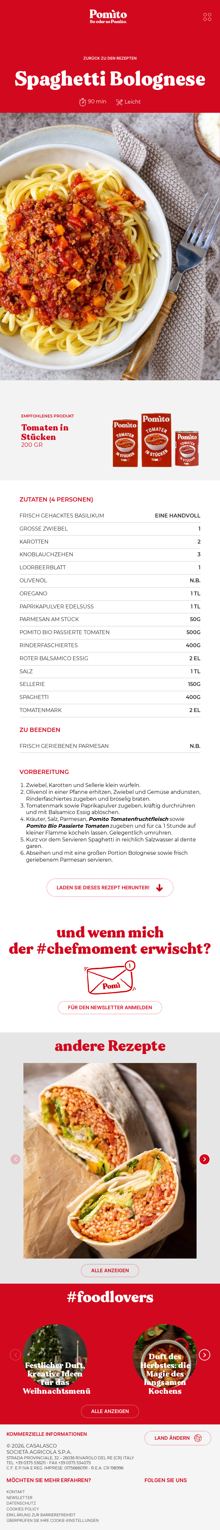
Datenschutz (21, 1503)
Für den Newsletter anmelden (110, 1007)
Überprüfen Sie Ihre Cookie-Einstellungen (53, 1520)
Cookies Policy (23, 1509)
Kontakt (16, 1491)
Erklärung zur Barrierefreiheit (41, 1514)
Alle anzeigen (110, 1270)
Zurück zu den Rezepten (110, 58)
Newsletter (20, 1497)
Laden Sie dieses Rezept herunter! (103, 887)
